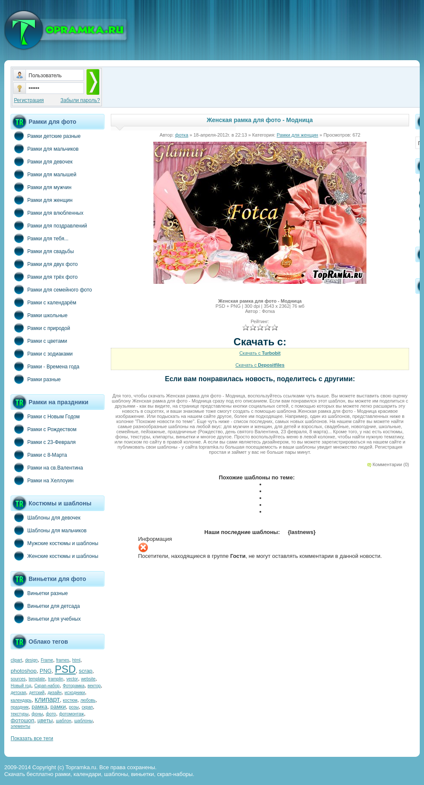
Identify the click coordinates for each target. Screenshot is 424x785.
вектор (94, 685)
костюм (70, 700)
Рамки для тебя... (40, 238)
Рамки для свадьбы (42, 251)
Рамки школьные (39, 315)
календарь (21, 700)
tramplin (55, 679)
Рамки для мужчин (41, 187)
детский (36, 692)
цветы (45, 720)
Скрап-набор (47, 685)
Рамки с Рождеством (44, 429)
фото (51, 714)
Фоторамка (73, 685)
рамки (58, 706)
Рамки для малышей (43, 174)
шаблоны (83, 720)
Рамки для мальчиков (44, 148)
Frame (47, 660)
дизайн (55, 692)
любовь (88, 700)
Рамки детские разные (46, 135)
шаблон (63, 720)
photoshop (24, 671)
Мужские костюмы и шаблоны (54, 543)
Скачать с (260, 353)
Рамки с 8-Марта (39, 454)
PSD (65, 669)
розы (74, 707)
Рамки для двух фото (44, 263)
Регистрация (29, 100)
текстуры (20, 714)
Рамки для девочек (41, 161)
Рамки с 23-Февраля (43, 441)
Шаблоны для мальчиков (49, 530)
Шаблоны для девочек (46, 517)
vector (72, 679)
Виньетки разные (39, 593)
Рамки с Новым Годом (45, 416)
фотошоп (22, 720)
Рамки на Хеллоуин (42, 480)
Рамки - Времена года (45, 366)
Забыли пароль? (80, 100)
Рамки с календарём (43, 302)
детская (18, 692)
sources (18, 679)
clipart (16, 660)
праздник (20, 707)
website (88, 679)
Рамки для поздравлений (49, 225)
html (76, 660)
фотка (181, 134)
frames (62, 660)
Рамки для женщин (41, 199)
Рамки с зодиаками (41, 353)
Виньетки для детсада (45, 605)
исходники (75, 692)
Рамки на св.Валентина (47, 467)
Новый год (21, 685)
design (31, 660)
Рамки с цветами (39, 340)
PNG (46, 671)
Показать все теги (32, 738)
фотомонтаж (71, 714)
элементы (20, 726)
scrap (85, 671)
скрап (87, 707)
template (37, 679)
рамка (39, 706)
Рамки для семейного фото (51, 289)
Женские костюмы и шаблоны (54, 555)
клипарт (47, 699)
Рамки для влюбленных (47, 212)
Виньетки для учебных (46, 618)
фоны (37, 714)
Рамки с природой (40, 327)
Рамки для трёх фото (44, 276)
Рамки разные (36, 379)
